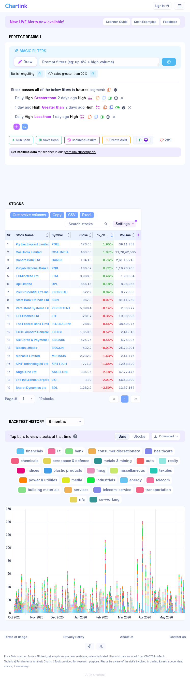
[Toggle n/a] (78, 500)
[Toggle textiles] (161, 471)
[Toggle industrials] (101, 480)
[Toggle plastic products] (63, 471)
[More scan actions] (143, 140)
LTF (54, 316)
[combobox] (27, 399)
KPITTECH (59, 364)
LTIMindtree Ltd (27, 276)
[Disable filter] (110, 98)
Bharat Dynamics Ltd (31, 388)
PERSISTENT (61, 308)
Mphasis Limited (28, 356)
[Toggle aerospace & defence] (66, 461)
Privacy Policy (73, 637)
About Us (127, 637)
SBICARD (58, 340)
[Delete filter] (122, 98)
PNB (55, 268)
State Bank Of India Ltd (32, 300)
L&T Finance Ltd (27, 316)
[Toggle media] (72, 480)
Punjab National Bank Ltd (34, 268)
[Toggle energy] (131, 480)
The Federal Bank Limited (34, 324)
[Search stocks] (87, 224)
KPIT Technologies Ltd (32, 364)
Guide (116, 22)
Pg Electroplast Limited (32, 244)
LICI (54, 380)
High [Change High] (29, 98)
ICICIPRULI (59, 292)
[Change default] (90, 97)
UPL (55, 284)
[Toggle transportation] (154, 490)
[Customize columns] (29, 215)
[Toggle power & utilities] (38, 480)
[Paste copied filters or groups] (25, 127)
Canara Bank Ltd (28, 260)
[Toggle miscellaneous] (128, 471)
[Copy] (57, 215)
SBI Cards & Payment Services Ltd (41, 340)
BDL (55, 388)
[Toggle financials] (30, 451)
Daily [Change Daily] (19, 98)
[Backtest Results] (82, 140)
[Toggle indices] (28, 471)
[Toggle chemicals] (25, 461)
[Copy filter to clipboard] (97, 98)
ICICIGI (57, 332)
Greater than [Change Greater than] (45, 98)
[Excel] (86, 215)
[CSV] (72, 215)
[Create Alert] (116, 140)
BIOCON (58, 348)
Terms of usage (15, 637)
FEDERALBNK (62, 324)
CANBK (57, 260)
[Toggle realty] (169, 461)
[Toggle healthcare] (159, 451)
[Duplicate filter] (104, 98)
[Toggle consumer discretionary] (114, 451)
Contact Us (178, 637)
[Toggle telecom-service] (112, 490)
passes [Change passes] (28, 89)
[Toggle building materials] (39, 490)
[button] (32, 235)
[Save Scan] (49, 140)
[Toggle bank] (74, 451)
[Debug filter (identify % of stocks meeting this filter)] (116, 98)
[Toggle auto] (146, 461)
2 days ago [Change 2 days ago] (67, 98)
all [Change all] (37, 89)
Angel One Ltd (26, 372)
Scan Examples (145, 22)
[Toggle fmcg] (96, 471)
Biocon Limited (26, 348)
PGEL (56, 244)
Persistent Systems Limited (36, 308)
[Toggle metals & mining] (113, 461)
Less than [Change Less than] (42, 116)
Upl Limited (24, 284)
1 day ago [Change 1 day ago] (23, 107)
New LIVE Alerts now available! (37, 22)
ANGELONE (60, 372)
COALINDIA (60, 252)
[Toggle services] (77, 490)
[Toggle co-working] (105, 500)
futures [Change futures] (82, 89)
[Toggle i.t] (55, 451)
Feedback (170, 22)
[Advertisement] (97, 177)
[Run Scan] (21, 140)
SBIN (55, 300)
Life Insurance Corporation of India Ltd (43, 380)
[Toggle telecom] (158, 480)
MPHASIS (59, 356)
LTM (55, 276)
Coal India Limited (28, 252)
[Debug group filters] (115, 90)
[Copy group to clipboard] (109, 90)
